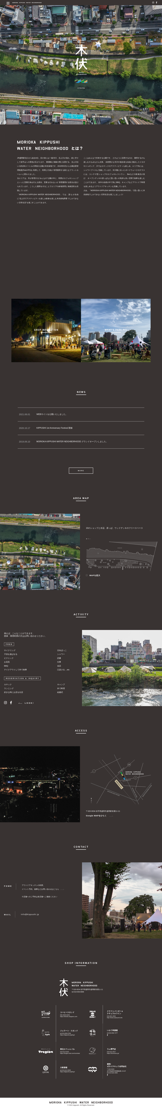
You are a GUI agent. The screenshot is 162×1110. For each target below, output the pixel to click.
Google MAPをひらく (99, 816)
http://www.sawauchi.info (115, 1017)
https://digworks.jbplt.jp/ (67, 1035)
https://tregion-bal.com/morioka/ (70, 1053)
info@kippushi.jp (30, 914)
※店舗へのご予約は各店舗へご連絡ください (39, 897)
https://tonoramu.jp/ (113, 1053)
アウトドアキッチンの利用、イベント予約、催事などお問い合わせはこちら (43, 887)
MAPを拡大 (93, 575)
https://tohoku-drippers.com (68, 1016)
